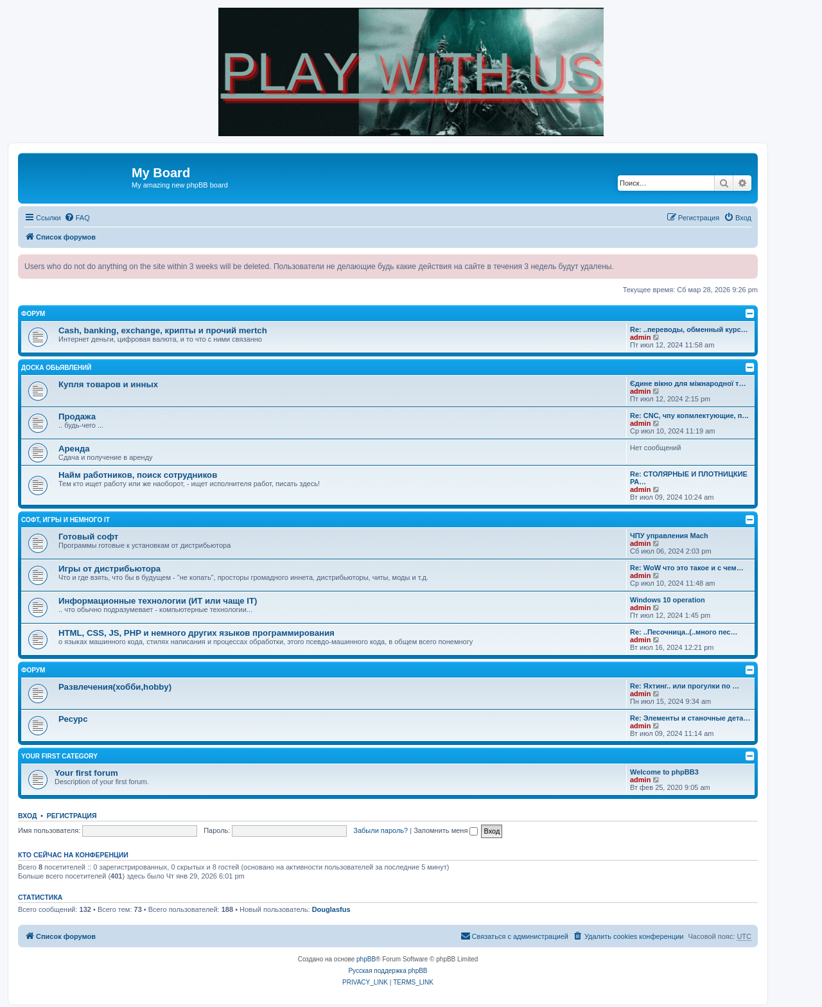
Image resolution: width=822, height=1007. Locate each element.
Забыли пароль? (380, 830)
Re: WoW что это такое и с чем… (687, 568)
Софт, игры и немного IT (65, 519)
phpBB (366, 959)
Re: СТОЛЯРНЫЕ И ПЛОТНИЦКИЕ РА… (689, 478)
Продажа (77, 416)
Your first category (59, 756)
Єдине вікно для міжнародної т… (688, 383)
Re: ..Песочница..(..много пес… (683, 632)
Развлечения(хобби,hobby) (114, 687)
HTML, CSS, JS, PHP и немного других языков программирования (196, 633)
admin (640, 337)
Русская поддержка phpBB (387, 970)
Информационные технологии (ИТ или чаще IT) (157, 601)
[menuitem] (77, 217)
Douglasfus (331, 909)
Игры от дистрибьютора (109, 569)
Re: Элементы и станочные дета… (690, 718)
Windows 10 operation (667, 600)
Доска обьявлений (56, 367)
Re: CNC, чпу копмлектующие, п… (689, 415)
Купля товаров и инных (108, 384)
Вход (27, 815)
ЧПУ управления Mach (669, 535)
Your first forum (86, 773)
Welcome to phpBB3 (664, 772)
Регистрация (72, 815)
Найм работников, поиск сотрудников (137, 475)
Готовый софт (88, 536)
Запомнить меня (446, 830)
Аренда (74, 448)
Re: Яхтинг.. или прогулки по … (684, 686)
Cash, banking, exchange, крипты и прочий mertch (162, 330)
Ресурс (73, 719)
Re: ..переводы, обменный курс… (689, 329)
